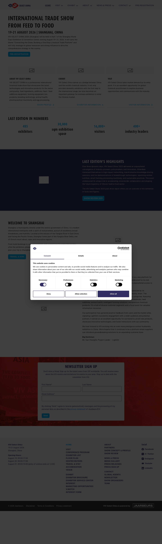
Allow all (113, 294)
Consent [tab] (47, 256)
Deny (49, 294)
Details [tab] (81, 256)
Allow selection (81, 294)
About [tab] (114, 256)
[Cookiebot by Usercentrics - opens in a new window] (119, 248)
